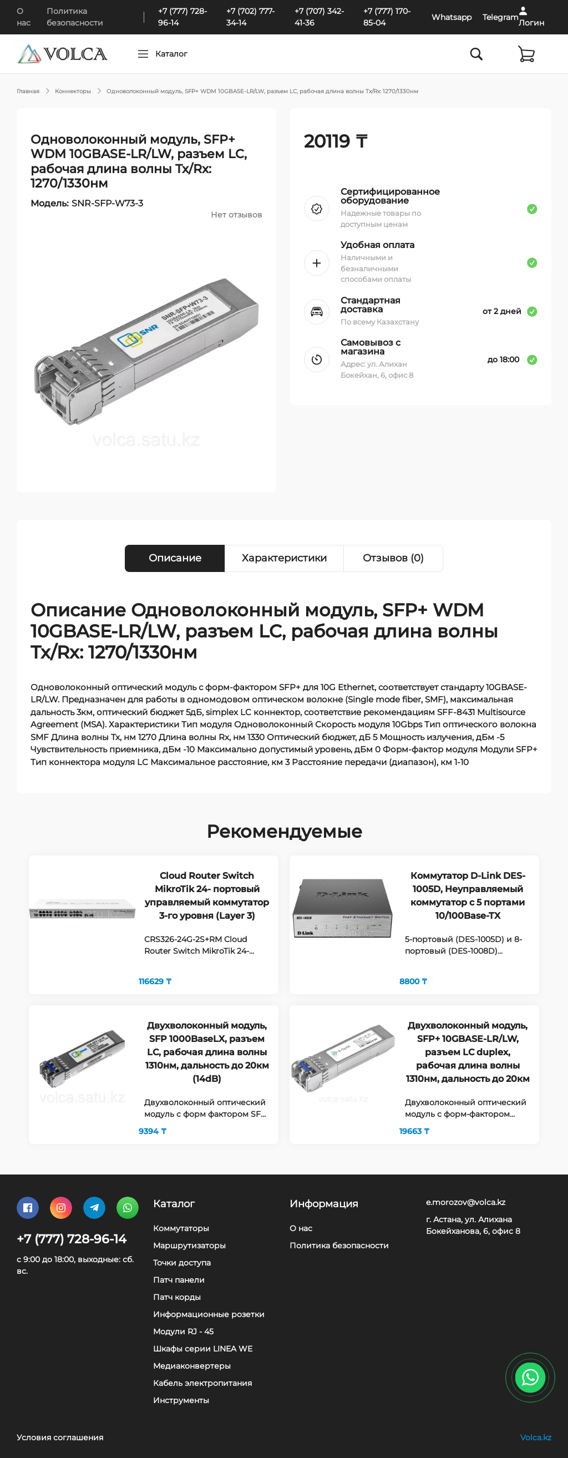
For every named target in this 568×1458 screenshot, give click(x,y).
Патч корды (177, 1297)
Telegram (501, 17)
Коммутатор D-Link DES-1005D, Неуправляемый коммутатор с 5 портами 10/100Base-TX (467, 895)
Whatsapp (451, 17)
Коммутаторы (181, 1228)
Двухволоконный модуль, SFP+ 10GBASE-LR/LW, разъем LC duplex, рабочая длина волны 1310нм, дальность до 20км (468, 1052)
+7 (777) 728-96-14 (71, 1239)
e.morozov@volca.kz (465, 1202)
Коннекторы (73, 91)
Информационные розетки (209, 1314)
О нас (301, 1228)
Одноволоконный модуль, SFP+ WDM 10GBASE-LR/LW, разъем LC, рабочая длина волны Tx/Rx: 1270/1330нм (262, 91)
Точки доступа (182, 1263)
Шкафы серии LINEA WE (202, 1349)
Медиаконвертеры (192, 1366)
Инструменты (181, 1400)
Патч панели (179, 1280)
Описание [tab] (175, 558)
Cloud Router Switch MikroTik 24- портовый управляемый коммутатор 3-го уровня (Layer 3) (207, 895)
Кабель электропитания (202, 1383)
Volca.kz (535, 1437)
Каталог (192, 53)
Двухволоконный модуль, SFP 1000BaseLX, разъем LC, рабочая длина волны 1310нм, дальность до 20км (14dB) (207, 1052)
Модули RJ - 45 (183, 1331)
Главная (28, 91)
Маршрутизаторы (189, 1246)
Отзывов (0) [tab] (393, 558)
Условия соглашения (60, 1437)
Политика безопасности (339, 1246)
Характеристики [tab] (284, 558)
